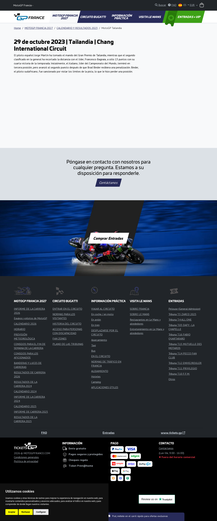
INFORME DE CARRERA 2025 (31, 411)
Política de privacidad (26, 461)
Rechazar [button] (25, 512)
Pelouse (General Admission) (184, 308)
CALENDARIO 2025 (25, 406)
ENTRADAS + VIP (183, 17)
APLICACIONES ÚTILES (104, 387)
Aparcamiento (99, 340)
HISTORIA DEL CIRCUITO (67, 323)
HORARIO (19, 329)
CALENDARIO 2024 (25, 391)
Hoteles (96, 376)
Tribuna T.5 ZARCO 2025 (182, 314)
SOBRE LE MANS (139, 314)
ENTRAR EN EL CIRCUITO (67, 308)
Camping (96, 382)
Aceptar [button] (11, 512)
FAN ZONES (59, 338)
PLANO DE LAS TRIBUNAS (68, 344)
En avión (96, 319)
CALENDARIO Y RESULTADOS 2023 (77, 28)
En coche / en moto (102, 314)
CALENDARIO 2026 (25, 323)
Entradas (108, 433)
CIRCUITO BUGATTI (93, 17)
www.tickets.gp (173, 433)
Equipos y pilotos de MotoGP (30, 318)
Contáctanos (108, 182)
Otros (172, 379)
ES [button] (182, 5)
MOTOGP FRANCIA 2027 (65, 16)
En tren (95, 325)
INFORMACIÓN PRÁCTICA (122, 16)
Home (17, 28)
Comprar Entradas (108, 238)
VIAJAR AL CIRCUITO (103, 308)
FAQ (44, 433)
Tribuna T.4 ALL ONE (180, 319)
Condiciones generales (26, 457)
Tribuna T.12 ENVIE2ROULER (185, 363)
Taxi (93, 345)
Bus (93, 350)
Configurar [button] (41, 512)
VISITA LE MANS (150, 17)
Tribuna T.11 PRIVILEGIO (183, 368)
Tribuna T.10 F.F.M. (179, 373)
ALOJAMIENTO (99, 371)
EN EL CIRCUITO (100, 356)
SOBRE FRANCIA (139, 308)
